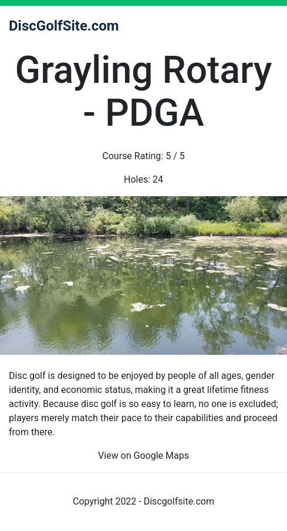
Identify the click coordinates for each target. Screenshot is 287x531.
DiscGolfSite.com (64, 26)
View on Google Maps (143, 455)
